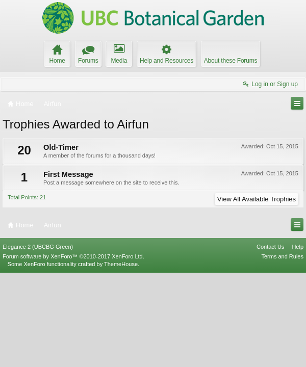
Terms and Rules (282, 350)
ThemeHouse (121, 357)
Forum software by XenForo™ (73, 350)
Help (297, 340)
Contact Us (270, 340)
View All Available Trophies (256, 199)
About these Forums (230, 60)
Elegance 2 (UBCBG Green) (38, 340)
